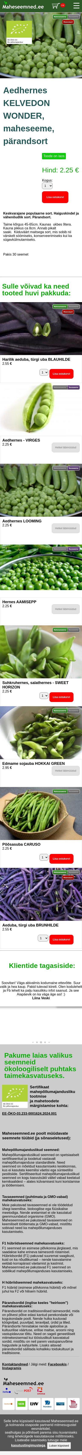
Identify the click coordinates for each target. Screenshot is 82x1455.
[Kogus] (47, 185)
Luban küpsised (59, 1445)
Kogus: (47, 180)
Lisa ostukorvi (55, 197)
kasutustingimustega (28, 1445)
